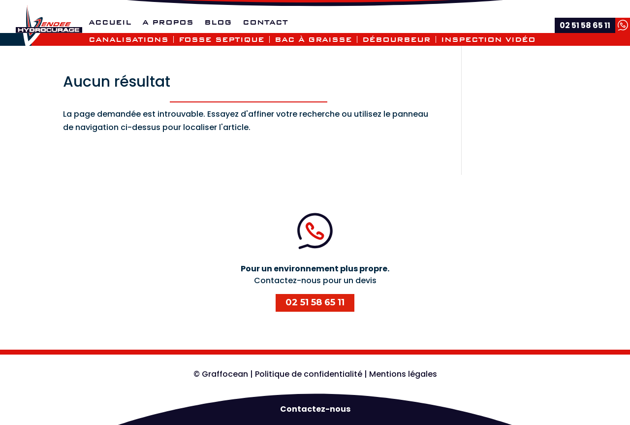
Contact (265, 23)
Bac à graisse (313, 39)
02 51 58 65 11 (315, 302)
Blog (218, 23)
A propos (167, 23)
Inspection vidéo (488, 39)
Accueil (110, 23)
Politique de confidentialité (308, 374)
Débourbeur (396, 39)
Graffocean (225, 374)
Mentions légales (403, 374)
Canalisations (128, 39)
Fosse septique (221, 39)
